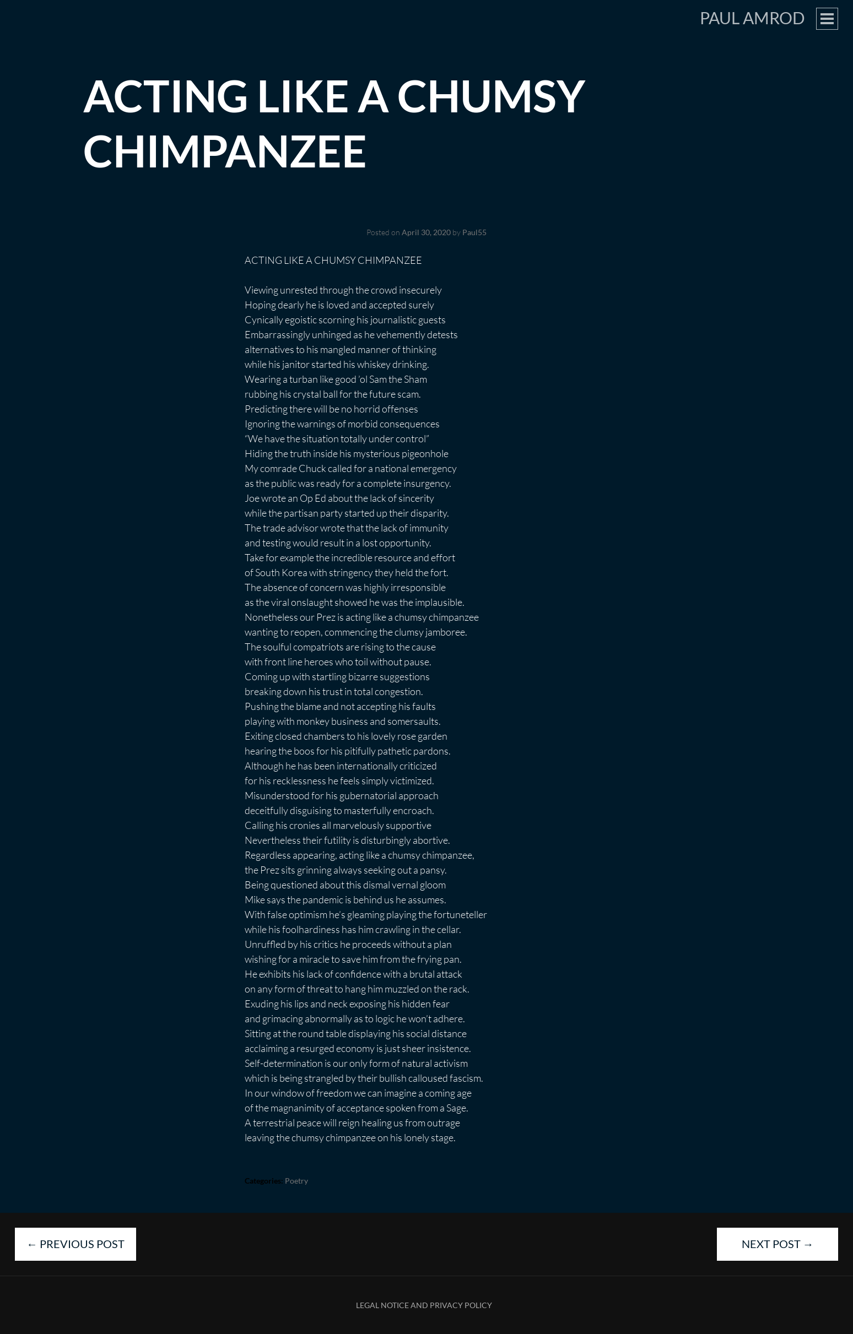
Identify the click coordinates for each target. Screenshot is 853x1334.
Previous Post (75, 1243)
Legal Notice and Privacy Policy (424, 1305)
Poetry (296, 1180)
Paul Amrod (752, 18)
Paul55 (474, 232)
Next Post (778, 1243)
